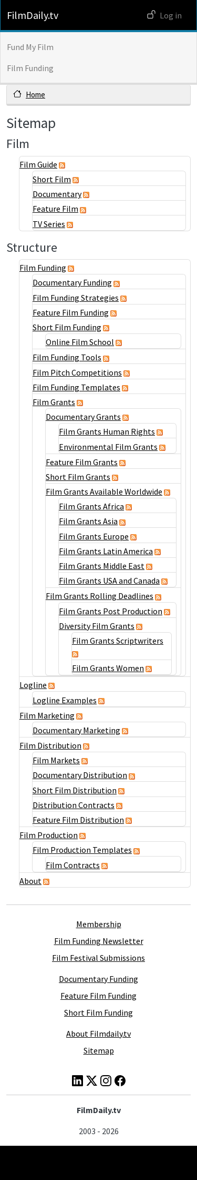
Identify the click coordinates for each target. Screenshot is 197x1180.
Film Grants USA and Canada (109, 580)
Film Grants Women (108, 668)
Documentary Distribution (80, 775)
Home (35, 95)
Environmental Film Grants (108, 446)
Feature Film (55, 208)
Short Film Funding (67, 327)
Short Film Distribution (75, 790)
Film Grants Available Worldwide (104, 491)
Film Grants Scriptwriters (117, 640)
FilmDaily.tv (32, 15)
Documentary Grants (83, 416)
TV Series (49, 224)
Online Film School (80, 342)
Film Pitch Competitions (77, 372)
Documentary (57, 194)
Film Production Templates (82, 849)
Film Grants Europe (94, 536)
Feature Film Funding (71, 312)
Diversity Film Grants (96, 626)
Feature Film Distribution (78, 819)
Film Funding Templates (76, 387)
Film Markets (56, 760)
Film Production (48, 835)
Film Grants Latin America (106, 551)
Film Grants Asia (88, 521)
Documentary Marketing (76, 730)
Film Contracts (73, 865)
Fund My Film (30, 47)
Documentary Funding (72, 282)
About (30, 881)
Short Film (52, 179)
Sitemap (99, 1050)
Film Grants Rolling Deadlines (99, 596)
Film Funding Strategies (76, 297)
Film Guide (38, 164)
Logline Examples (65, 700)
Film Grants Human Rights (107, 431)
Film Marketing (47, 715)
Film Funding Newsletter (98, 941)
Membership (98, 924)
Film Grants (54, 402)
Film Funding (30, 68)
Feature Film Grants (82, 462)
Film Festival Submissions (98, 957)
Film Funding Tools (67, 357)
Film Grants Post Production (110, 611)
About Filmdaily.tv (98, 1033)
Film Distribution (50, 745)
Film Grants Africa (91, 506)
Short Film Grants (78, 476)
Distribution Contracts (74, 805)
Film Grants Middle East (101, 565)
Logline (33, 685)
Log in (171, 15)
